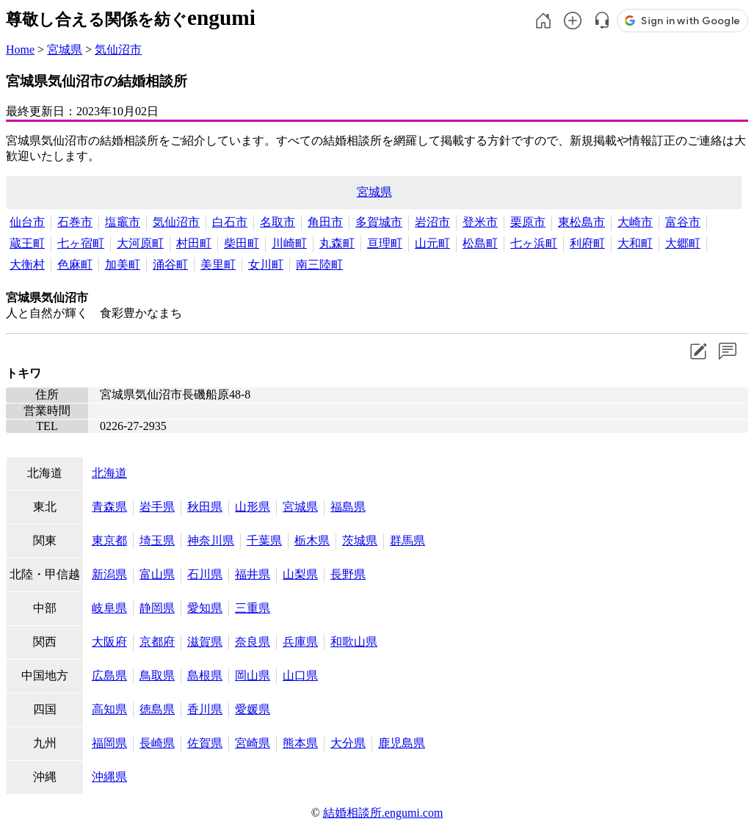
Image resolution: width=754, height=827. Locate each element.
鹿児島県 (401, 743)
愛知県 (204, 608)
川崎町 (289, 243)
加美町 (122, 264)
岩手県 (157, 506)
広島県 (109, 675)
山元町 (432, 243)
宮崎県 (252, 743)
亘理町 (384, 243)
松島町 (480, 243)
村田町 (193, 243)
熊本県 (300, 743)
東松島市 (581, 222)
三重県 (252, 608)
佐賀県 (204, 743)
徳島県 (157, 709)
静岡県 (157, 608)
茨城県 (359, 540)
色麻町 (75, 264)
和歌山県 (353, 641)
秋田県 (204, 506)
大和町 (635, 243)
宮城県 (64, 49)
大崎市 (635, 222)
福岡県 (109, 743)
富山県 (157, 574)
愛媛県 (252, 709)
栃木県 (312, 540)
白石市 (229, 222)
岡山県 (252, 675)
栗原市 (527, 222)
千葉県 (264, 540)
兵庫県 (300, 641)
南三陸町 (319, 264)
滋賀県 (204, 641)
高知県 (109, 709)
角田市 (325, 222)
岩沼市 (432, 222)
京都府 (157, 641)
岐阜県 (109, 608)
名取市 (277, 222)
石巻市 (75, 222)
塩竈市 (122, 222)
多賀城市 (378, 222)
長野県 (348, 574)
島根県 (204, 675)
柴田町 (241, 243)
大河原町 (140, 243)
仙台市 (27, 222)
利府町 (587, 243)
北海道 (109, 473)
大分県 (348, 743)
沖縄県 (109, 776)
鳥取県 (157, 675)
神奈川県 (210, 540)
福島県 (348, 506)
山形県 (252, 506)
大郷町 (682, 243)
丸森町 (337, 243)
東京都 (109, 540)
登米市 (480, 222)
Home (20, 49)
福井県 (252, 574)
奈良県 (252, 641)
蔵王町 (27, 243)
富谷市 (682, 222)
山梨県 (300, 574)
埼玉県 (157, 540)
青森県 (109, 506)
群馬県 (407, 540)
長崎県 (157, 743)
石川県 (204, 574)
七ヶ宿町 (80, 243)
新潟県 (109, 574)
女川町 (265, 264)
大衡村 (27, 264)
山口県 (300, 675)
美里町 (218, 264)
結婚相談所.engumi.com (383, 812)
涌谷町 (170, 264)
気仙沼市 (118, 49)
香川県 (204, 709)
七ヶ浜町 (533, 243)
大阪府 (109, 641)
